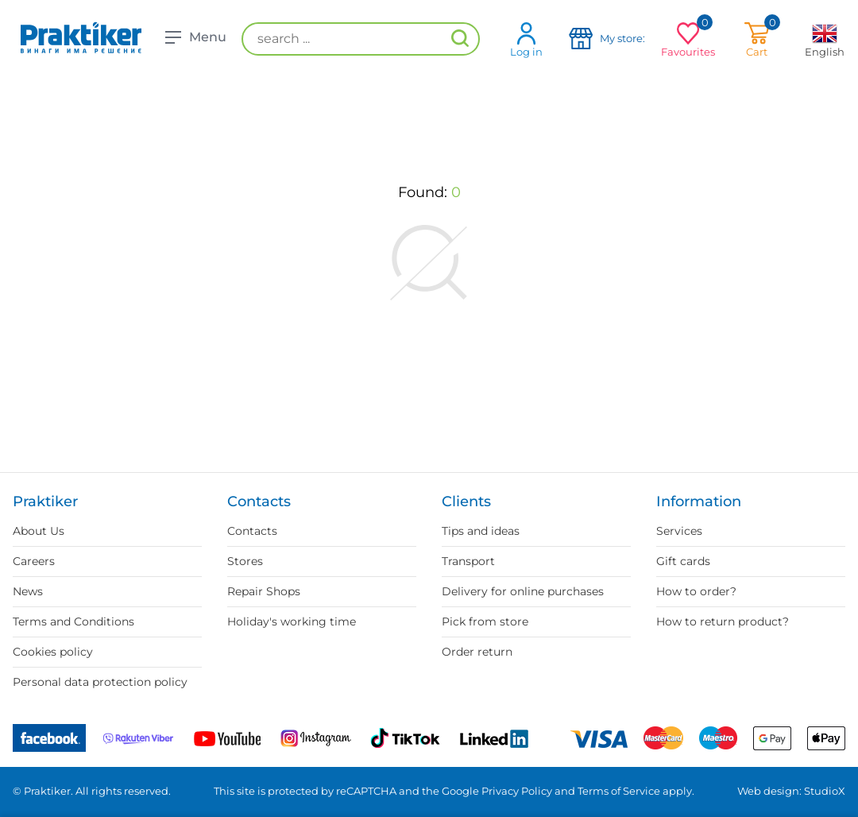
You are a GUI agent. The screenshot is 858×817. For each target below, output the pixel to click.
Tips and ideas (481, 531)
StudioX (824, 790)
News (28, 591)
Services (679, 531)
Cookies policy (53, 652)
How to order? (696, 591)
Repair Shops (263, 591)
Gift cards (683, 561)
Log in (526, 39)
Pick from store (485, 621)
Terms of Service (619, 790)
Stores (245, 561)
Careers (34, 561)
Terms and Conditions (73, 621)
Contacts (252, 531)
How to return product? (722, 621)
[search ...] (361, 39)
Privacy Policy (516, 790)
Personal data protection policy (100, 682)
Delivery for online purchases (523, 591)
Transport (468, 561)
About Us (38, 531)
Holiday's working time (291, 621)
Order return (477, 652)
